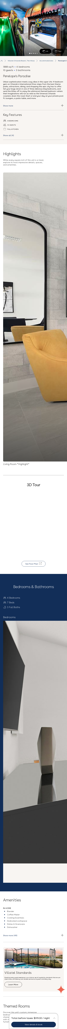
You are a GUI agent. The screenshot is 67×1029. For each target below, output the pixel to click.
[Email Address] (33, 914)
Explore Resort (21, 676)
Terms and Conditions (33, 1006)
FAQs (33, 971)
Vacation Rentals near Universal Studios (33, 1013)
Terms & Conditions (53, 921)
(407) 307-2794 (34, 995)
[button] (33, 887)
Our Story (33, 962)
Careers (33, 976)
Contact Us (33, 988)
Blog (33, 967)
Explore (11, 803)
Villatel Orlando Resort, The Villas (21, 61)
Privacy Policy (35, 925)
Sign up (33, 932)
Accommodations (46, 61)
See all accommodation (18, 729)
